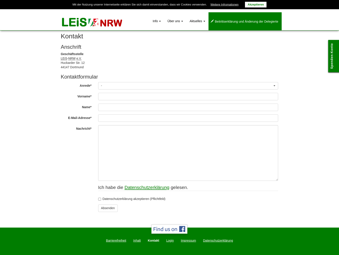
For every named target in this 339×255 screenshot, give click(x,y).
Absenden (108, 208)
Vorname (86, 96)
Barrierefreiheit (116, 240)
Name (88, 107)
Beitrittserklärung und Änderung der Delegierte (246, 21)
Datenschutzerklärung (147, 187)
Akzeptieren (256, 4)
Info (157, 21)
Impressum (188, 240)
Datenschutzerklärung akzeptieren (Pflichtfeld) (131, 199)
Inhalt (137, 240)
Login (170, 240)
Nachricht (85, 128)
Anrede (87, 85)
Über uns (175, 21)
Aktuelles (197, 21)
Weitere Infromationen (224, 4)
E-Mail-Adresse (81, 118)
